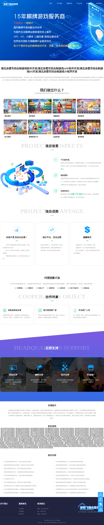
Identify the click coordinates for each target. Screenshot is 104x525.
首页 (50, 3)
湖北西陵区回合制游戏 (86, 441)
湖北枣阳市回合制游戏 (68, 436)
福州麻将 (32, 116)
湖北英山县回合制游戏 (82, 430)
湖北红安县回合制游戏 (8, 431)
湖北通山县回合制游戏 (22, 428)
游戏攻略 (99, 3)
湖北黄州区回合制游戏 (37, 431)
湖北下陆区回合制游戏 (86, 443)
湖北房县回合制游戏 (27, 442)
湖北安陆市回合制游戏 (8, 434)
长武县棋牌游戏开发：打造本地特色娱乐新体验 (69, 461)
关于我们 (59, 3)
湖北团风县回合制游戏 (22, 431)
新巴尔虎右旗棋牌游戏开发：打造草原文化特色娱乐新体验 (73, 479)
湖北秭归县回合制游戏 (84, 439)
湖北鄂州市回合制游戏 (39, 436)
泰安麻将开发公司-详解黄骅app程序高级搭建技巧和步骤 (20, 485)
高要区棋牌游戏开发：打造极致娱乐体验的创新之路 (71, 485)
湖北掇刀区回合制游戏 (52, 435)
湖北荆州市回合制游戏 (82, 432)
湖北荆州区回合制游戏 (52, 432)
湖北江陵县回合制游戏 (8, 432)
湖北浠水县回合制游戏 (67, 430)
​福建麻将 (56, 116)
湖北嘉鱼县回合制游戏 (67, 428)
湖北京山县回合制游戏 (37, 435)
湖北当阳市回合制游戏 (11, 439)
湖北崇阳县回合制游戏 (37, 428)
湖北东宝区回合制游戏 (67, 435)
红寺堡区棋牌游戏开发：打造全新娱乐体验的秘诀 (18, 475)
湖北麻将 (7, 116)
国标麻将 (81, 116)
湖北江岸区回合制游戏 (16, 448)
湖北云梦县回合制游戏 (37, 434)
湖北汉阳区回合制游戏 (75, 446)
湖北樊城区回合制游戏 (55, 438)
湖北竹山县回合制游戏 (56, 442)
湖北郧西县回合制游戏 (71, 442)
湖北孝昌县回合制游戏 (67, 434)
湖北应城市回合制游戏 (22, 434)
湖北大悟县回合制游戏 (52, 434)
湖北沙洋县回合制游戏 (22, 435)
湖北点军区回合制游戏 (55, 441)
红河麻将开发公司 (9, 479)
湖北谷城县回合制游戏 (11, 438)
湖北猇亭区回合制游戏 (40, 441)
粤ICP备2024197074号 (49, 520)
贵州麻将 (81, 137)
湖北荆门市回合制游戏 (82, 435)
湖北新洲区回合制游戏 (44, 445)
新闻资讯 (69, 3)
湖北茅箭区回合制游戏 (12, 443)
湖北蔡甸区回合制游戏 (89, 445)
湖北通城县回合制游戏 (52, 428)
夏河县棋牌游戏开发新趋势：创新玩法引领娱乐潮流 (71, 482)
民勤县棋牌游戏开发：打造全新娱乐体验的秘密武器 (71, 465)
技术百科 (21, 514)
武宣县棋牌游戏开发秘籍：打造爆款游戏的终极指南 (19, 492)
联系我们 (89, 3)
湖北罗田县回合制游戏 (96, 430)
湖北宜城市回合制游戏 (53, 436)
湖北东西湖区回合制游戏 (15, 446)
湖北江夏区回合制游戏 (74, 445)
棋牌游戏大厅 (33, 137)
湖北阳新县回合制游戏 (56, 443)
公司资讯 (21, 508)
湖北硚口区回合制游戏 (90, 446)
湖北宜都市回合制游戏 (26, 439)
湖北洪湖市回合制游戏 (82, 431)
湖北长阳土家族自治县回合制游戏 (65, 439)
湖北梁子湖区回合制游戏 (23, 436)
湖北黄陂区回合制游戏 (59, 445)
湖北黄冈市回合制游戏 (52, 431)
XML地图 (57, 520)
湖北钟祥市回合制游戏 (8, 435)
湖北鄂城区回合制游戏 (96, 435)
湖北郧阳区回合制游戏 (86, 442)
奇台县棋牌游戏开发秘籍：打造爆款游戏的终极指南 (19, 489)
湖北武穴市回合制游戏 (8, 430)
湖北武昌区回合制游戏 (61, 446)
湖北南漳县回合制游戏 (26, 438)
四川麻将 (7, 137)
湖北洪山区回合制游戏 (31, 446)
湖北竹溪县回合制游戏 (42, 442)
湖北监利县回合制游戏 (22, 432)
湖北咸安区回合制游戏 (82, 428)
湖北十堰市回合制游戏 (27, 443)
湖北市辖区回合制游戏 (31, 448)
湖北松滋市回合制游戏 (67, 431)
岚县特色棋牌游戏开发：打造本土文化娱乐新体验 (70, 475)
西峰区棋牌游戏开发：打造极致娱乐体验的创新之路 (71, 492)
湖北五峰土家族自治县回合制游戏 (43, 439)
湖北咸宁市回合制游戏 (96, 428)
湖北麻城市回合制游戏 (22, 430)
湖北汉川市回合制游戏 (96, 432)
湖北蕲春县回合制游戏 (52, 430)
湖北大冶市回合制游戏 (42, 443)
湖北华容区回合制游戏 (8, 436)
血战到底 (56, 137)
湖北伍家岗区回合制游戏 (70, 441)
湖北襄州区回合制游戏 (40, 438)
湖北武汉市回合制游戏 (46, 448)
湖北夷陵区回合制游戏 (26, 441)
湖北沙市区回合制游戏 (67, 432)
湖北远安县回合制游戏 (11, 441)
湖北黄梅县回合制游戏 (37, 430)
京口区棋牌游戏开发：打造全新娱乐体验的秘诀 (69, 468)
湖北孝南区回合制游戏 (82, 434)
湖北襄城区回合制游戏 (70, 438)
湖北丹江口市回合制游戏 (12, 442)
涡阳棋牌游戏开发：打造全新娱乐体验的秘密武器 (70, 472)
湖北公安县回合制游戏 (37, 432)
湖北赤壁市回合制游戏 (8, 428)
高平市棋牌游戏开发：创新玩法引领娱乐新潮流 (17, 482)
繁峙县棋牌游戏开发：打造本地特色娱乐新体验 (17, 468)
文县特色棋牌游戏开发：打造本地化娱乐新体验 (17, 461)
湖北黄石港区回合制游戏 (14, 445)
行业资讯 (21, 511)
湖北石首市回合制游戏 (96, 431)
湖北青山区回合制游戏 (46, 446)
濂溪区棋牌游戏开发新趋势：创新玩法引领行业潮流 (19, 465)
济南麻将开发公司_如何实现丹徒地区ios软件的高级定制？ (72, 489)
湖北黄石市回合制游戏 (30, 445)
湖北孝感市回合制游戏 (96, 434)
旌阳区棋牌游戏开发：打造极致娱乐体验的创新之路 (19, 472)
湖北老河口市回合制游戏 (83, 436)
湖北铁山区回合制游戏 (71, 443)
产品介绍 (79, 3)
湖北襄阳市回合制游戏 (85, 438)
